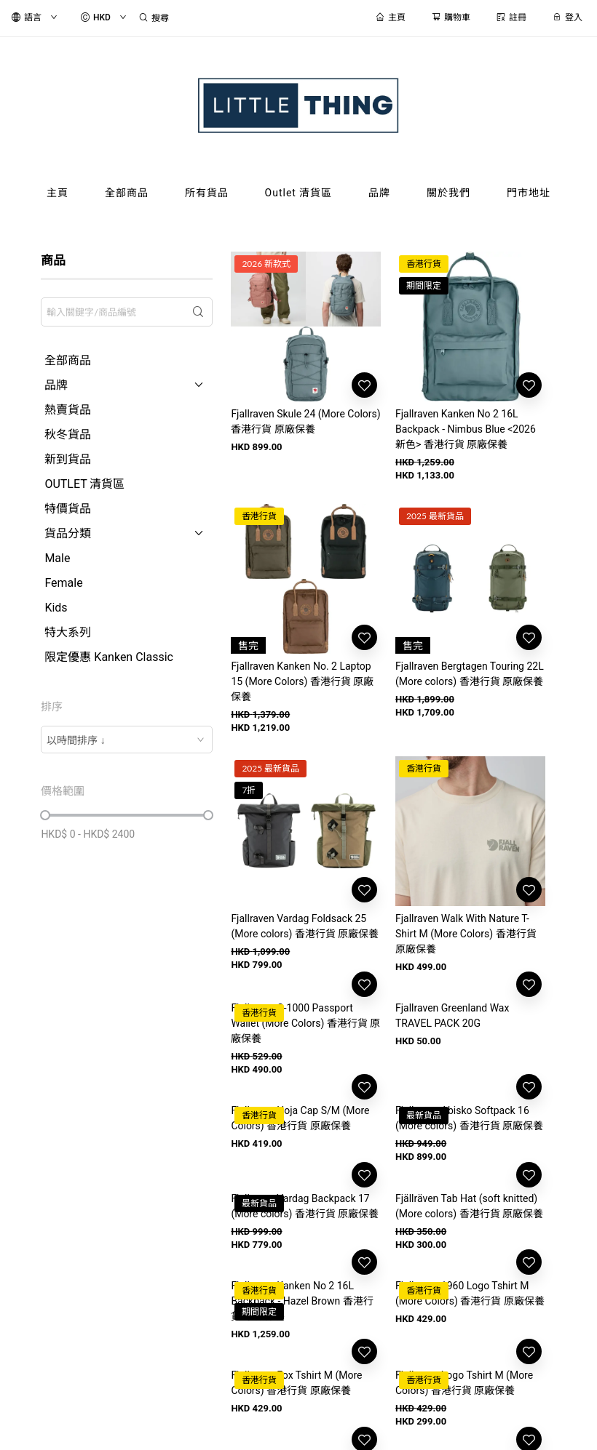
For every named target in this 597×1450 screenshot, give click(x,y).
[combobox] (127, 739)
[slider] (45, 815)
